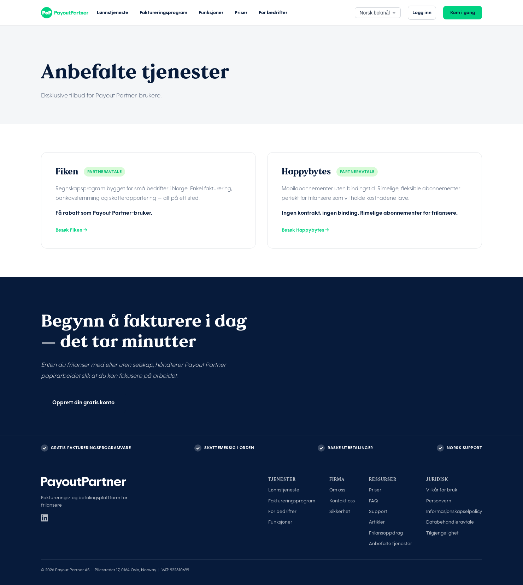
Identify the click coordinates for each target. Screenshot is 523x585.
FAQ (373, 500)
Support (378, 511)
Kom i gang (462, 12)
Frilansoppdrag (386, 533)
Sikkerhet (339, 511)
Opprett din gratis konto (83, 402)
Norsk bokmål (377, 13)
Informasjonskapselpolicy (454, 511)
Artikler (377, 522)
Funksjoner (211, 12)
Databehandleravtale (450, 522)
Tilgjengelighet (442, 533)
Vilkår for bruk (441, 490)
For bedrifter (273, 12)
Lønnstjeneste (112, 12)
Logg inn (421, 12)
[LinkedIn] (44, 517)
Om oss (337, 490)
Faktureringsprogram (163, 12)
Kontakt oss (342, 500)
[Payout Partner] (64, 12)
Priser (241, 12)
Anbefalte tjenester (390, 543)
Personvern (438, 500)
